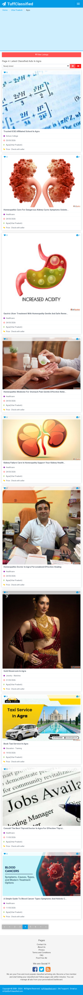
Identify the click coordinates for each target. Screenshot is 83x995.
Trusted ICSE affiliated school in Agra (21, 131)
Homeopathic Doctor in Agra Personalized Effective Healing (32, 567)
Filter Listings (41, 54)
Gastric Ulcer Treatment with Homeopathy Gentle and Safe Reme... (36, 313)
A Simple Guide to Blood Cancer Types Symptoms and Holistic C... (35, 899)
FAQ (41, 955)
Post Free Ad (41, 958)
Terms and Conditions (41, 952)
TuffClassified (17, 4)
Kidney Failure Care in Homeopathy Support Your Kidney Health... (34, 463)
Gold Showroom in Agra (15, 671)
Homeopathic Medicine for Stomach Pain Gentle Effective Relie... (35, 392)
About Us (41, 947)
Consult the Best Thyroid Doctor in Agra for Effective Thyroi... (34, 828)
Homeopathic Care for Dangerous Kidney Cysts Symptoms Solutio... (36, 210)
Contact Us (41, 944)
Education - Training (12, 748)
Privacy (42, 950)
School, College (10, 136)
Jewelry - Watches (12, 676)
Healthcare (9, 214)
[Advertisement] (41, 31)
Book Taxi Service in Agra (16, 744)
